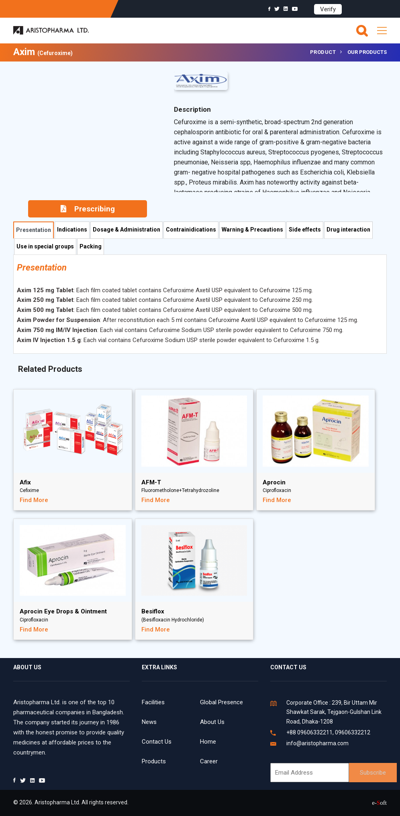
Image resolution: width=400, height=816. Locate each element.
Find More (34, 500)
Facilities (153, 702)
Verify (328, 9)
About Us (212, 722)
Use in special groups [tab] (45, 246)
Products (154, 761)
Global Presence (221, 702)
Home (208, 741)
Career (209, 761)
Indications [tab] (72, 229)
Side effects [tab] (305, 229)
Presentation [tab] (33, 230)
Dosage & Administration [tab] (126, 229)
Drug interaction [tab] (348, 229)
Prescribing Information (88, 210)
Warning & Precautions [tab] (252, 229)
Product (323, 52)
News (149, 722)
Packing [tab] (91, 246)
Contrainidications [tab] (191, 229)
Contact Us (156, 741)
